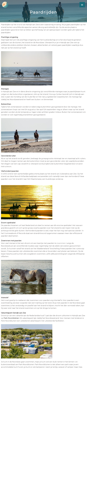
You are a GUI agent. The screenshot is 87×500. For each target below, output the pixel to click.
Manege (52, 94)
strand (19, 25)
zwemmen (61, 243)
